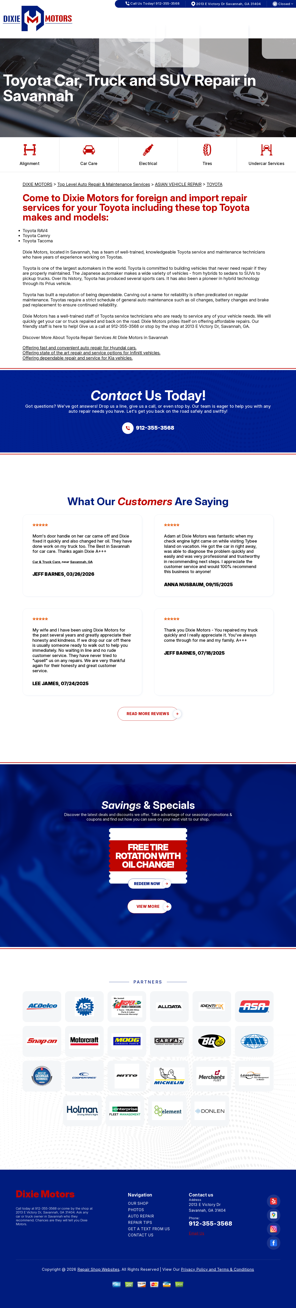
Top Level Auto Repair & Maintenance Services (103, 184)
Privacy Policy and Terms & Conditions (217, 1269)
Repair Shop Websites (98, 1269)
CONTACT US (274, 15)
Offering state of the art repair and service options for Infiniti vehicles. (91, 352)
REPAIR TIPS (194, 15)
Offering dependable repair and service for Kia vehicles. (78, 357)
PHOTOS (134, 15)
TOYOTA (214, 184)
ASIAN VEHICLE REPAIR (178, 184)
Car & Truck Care (46, 562)
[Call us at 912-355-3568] (148, 428)
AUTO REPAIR (162, 15)
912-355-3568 (125, 326)
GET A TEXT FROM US (233, 15)
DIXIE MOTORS (37, 184)
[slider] (40, 524)
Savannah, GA (81, 562)
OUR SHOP (108, 15)
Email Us (196, 1233)
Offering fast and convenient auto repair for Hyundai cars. (80, 347)
